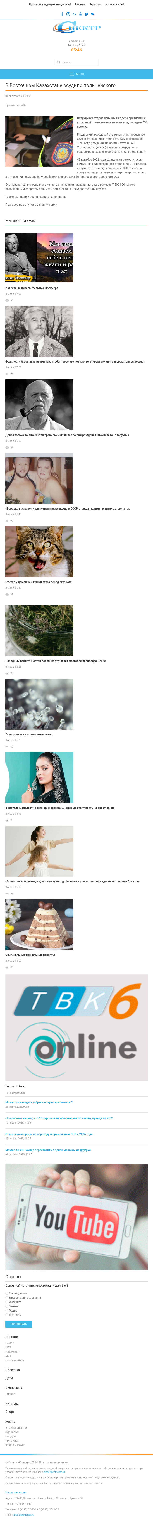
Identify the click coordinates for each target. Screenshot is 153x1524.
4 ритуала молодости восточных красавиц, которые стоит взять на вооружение (59, 808)
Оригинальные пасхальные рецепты (30, 955)
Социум (10, 1436)
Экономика (13, 1388)
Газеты (11, 1306)
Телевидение (16, 1293)
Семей (9, 1343)
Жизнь (10, 1421)
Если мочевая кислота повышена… (29, 734)
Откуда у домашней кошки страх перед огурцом (38, 582)
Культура (12, 1403)
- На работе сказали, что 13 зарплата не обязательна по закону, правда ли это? (59, 1118)
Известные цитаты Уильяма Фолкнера (31, 288)
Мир (8, 1356)
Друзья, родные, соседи (23, 1297)
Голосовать (19, 1324)
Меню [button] (76, 74)
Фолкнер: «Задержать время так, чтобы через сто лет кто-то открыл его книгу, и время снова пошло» (75, 361)
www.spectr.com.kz (54, 1472)
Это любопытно (16, 1427)
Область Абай (14, 1360)
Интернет (13, 1302)
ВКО (8, 1347)
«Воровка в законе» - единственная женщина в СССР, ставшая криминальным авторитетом (68, 508)
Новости (11, 1337)
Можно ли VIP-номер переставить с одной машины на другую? (48, 1150)
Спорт (9, 1412)
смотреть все (15, 1093)
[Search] (76, 62)
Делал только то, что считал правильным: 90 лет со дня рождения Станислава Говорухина (67, 435)
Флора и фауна (15, 1445)
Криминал (12, 1440)
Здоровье (11, 1432)
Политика (12, 1370)
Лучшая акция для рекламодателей (50, 4)
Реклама (80, 4)
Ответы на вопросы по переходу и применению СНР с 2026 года (49, 1134)
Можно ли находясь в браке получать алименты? (39, 1102)
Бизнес (10, 1394)
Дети (9, 1378)
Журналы (13, 1315)
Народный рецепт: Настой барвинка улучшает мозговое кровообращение (55, 661)
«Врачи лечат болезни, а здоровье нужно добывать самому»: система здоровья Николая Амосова (72, 881)
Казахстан (12, 1351)
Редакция (95, 4)
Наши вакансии (16, 1492)
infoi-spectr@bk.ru (23, 1514)
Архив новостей (114, 4)
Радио (11, 1310)
